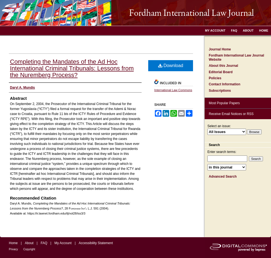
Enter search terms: (221, 152)
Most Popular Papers (224, 103)
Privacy (13, 249)
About (29, 243)
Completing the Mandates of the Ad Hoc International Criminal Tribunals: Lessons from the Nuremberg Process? (72, 68)
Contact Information (224, 84)
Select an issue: (219, 126)
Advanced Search (223, 176)
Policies (215, 78)
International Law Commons (173, 90)
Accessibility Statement (96, 243)
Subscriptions (220, 91)
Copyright (29, 249)
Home (13, 243)
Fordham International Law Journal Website (236, 57)
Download (170, 65)
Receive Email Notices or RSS (231, 114)
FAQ (44, 243)
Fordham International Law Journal (135, 13)
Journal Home (220, 49)
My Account (63, 243)
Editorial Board (221, 72)
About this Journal (223, 66)
